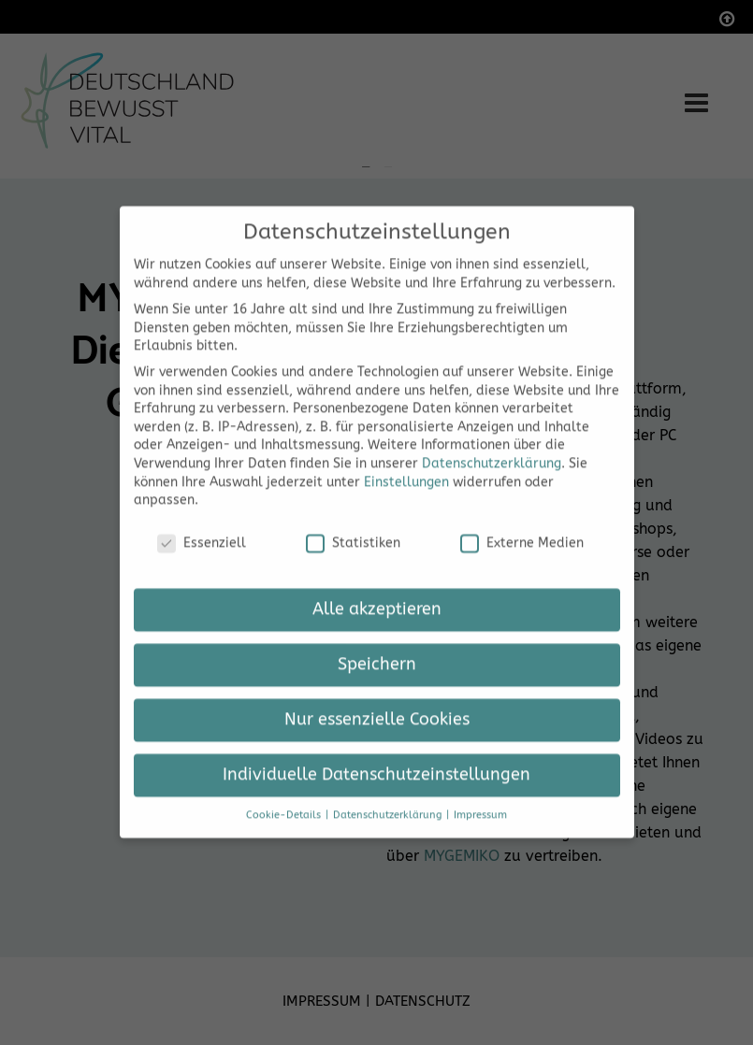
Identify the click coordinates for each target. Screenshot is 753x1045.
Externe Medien (522, 525)
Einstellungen (406, 464)
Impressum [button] (480, 797)
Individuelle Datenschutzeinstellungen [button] (376, 756)
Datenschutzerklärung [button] (388, 797)
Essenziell (201, 525)
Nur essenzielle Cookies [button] (377, 701)
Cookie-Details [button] (285, 797)
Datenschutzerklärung (491, 445)
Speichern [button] (377, 646)
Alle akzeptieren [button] (377, 591)
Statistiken (353, 525)
